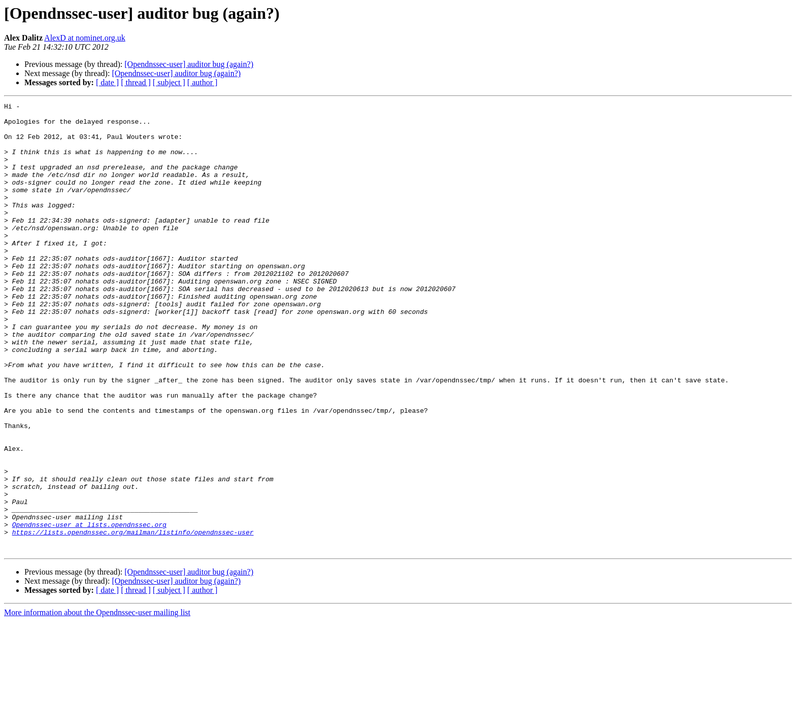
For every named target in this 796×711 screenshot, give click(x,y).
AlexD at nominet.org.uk (84, 37)
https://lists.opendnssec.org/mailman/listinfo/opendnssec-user (133, 618)
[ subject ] (169, 82)
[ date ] (107, 82)
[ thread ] (136, 82)
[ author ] (202, 82)
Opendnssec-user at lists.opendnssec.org (89, 609)
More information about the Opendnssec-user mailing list (97, 702)
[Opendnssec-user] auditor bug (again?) (188, 64)
